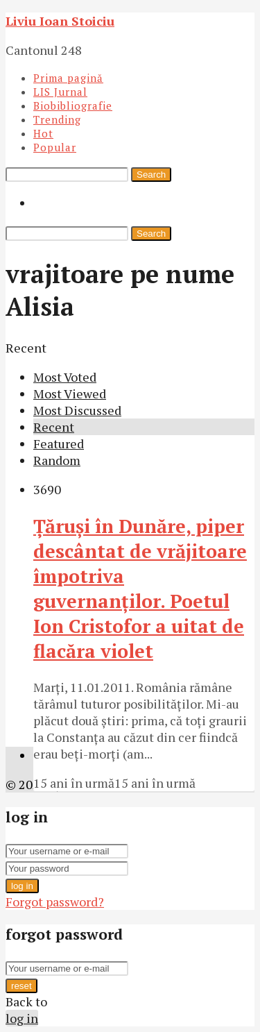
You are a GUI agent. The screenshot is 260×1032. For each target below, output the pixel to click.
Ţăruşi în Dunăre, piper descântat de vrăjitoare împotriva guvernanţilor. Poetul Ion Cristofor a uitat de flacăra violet (140, 588)
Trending (57, 119)
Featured (58, 443)
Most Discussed (77, 410)
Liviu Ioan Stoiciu (60, 20)
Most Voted (64, 377)
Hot (43, 133)
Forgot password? (55, 901)
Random (56, 460)
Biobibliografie (72, 105)
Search (151, 174)
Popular (54, 147)
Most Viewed (69, 393)
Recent (53, 426)
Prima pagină (68, 78)
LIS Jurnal (60, 92)
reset (21, 986)
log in (22, 886)
